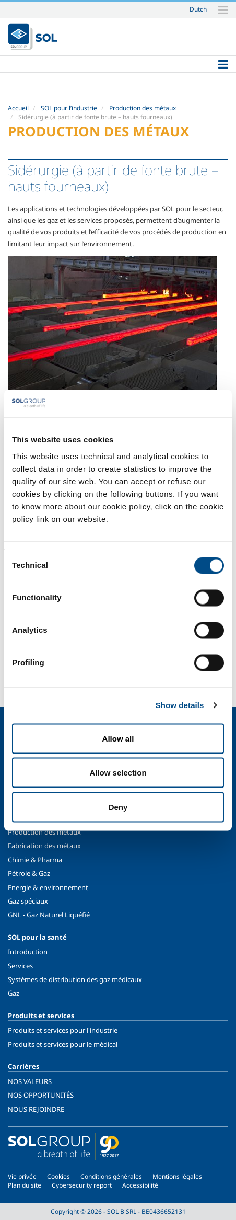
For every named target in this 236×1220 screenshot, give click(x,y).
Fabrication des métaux (44, 845)
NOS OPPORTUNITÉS (41, 1095)
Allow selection (117, 772)
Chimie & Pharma (35, 859)
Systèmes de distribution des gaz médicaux (75, 979)
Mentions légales (177, 1176)
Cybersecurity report (82, 1185)
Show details (180, 705)
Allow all (118, 738)
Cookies (58, 1176)
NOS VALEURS (30, 1081)
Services (20, 966)
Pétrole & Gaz (29, 873)
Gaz (13, 993)
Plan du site (24, 1185)
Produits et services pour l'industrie (62, 1030)
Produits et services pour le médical (62, 1044)
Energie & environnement (48, 887)
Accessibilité (140, 1185)
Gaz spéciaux (28, 901)
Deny (118, 806)
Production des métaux (142, 108)
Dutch (198, 9)
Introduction (28, 951)
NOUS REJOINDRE (36, 1109)
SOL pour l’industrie (69, 108)
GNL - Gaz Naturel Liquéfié (49, 914)
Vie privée (22, 1176)
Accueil (18, 108)
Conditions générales (111, 1176)
